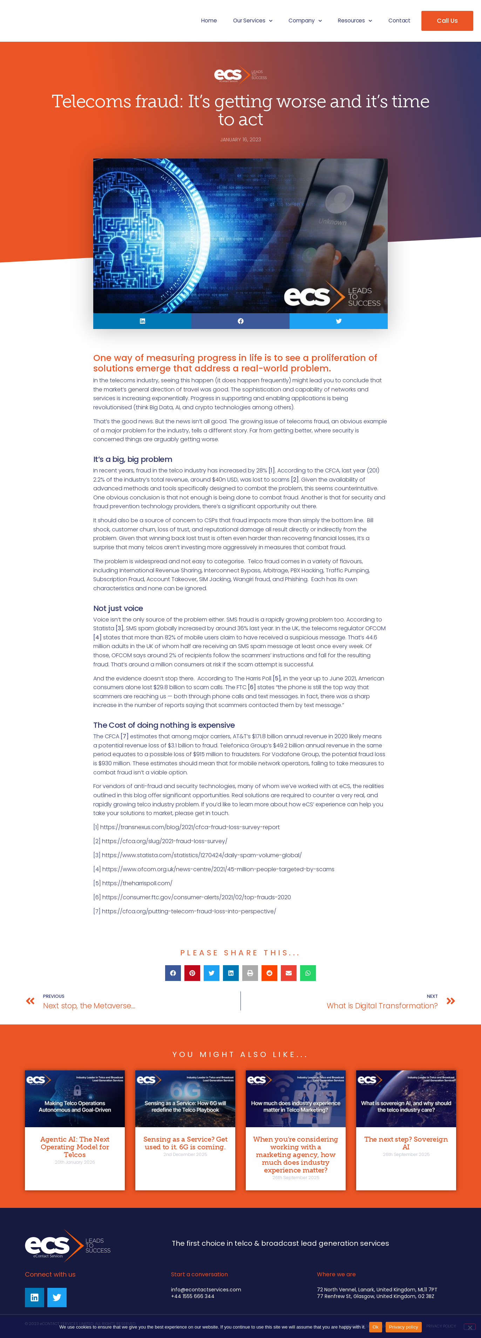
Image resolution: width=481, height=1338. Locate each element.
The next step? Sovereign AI (406, 1143)
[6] (97, 897)
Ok (376, 1327)
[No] (470, 1327)
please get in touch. (202, 813)
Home (209, 20)
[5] (97, 883)
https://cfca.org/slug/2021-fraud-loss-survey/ (165, 841)
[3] (97, 855)
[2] (97, 841)
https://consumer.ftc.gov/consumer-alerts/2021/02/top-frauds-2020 (196, 897)
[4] (97, 869)
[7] (97, 911)
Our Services (252, 20)
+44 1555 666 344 (193, 1296)
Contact (399, 20)
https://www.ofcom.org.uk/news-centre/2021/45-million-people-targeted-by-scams (218, 869)
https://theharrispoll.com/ (137, 883)
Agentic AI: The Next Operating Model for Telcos (74, 1147)
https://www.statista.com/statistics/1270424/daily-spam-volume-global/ (202, 855)
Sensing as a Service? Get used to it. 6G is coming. (185, 1143)
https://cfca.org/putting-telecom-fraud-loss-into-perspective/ (189, 911)
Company (305, 20)
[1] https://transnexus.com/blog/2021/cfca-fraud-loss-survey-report (186, 827)
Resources (355, 20)
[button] (142, 321)
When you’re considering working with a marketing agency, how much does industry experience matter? (295, 1154)
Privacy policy (403, 1327)
